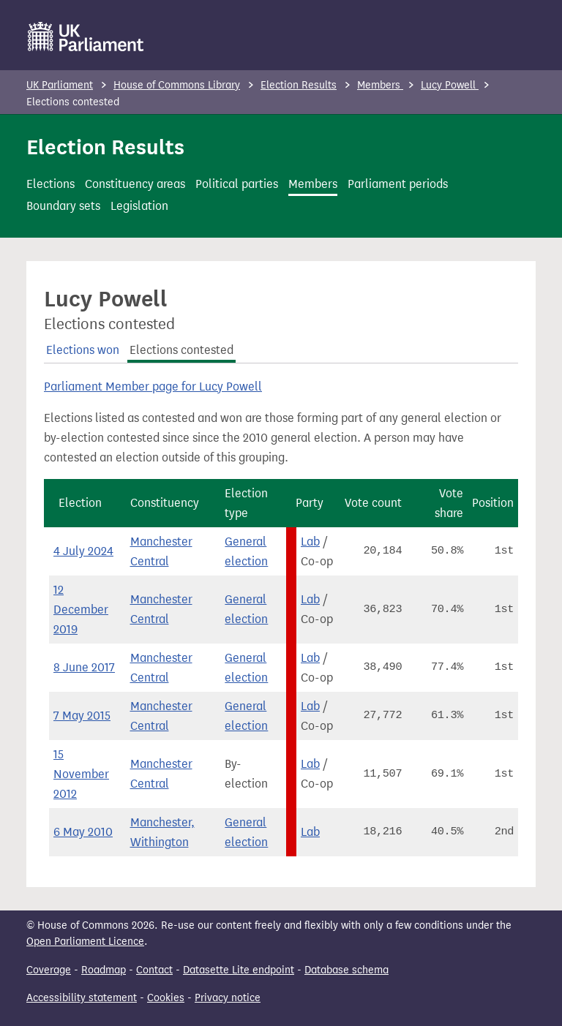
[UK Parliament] (86, 36)
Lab (310, 541)
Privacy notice (228, 998)
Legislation (139, 206)
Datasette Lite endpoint (238, 970)
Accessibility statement (81, 998)
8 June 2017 (84, 667)
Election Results (299, 85)
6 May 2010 (83, 832)
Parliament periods (398, 184)
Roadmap (103, 970)
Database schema (346, 970)
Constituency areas (135, 184)
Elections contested (181, 350)
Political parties (236, 184)
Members (380, 85)
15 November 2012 (81, 774)
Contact (154, 970)
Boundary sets (63, 206)
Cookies (165, 998)
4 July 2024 (83, 551)
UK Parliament (59, 85)
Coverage (48, 970)
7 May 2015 (81, 716)
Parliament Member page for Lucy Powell (153, 386)
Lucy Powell (450, 85)
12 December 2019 (80, 609)
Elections (50, 184)
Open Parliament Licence (85, 941)
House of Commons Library (176, 85)
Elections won (82, 350)
